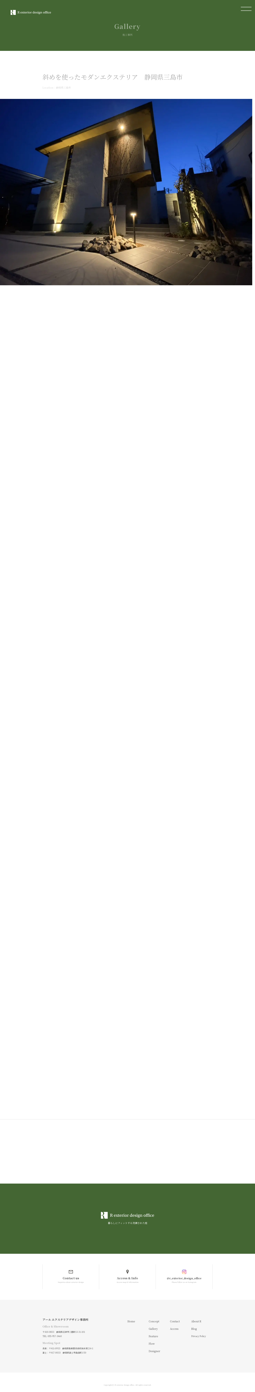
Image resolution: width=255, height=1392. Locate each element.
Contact (175, 1316)
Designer (154, 1346)
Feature (153, 1331)
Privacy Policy (198, 1330)
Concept (154, 1316)
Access (174, 1323)
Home (131, 1316)
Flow (152, 1338)
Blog (194, 1323)
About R (196, 1316)
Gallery (153, 1323)
